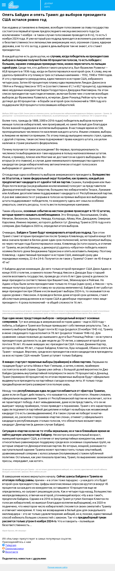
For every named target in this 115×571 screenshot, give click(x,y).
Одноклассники (14, 548)
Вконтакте (11, 552)
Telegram (10, 545)
